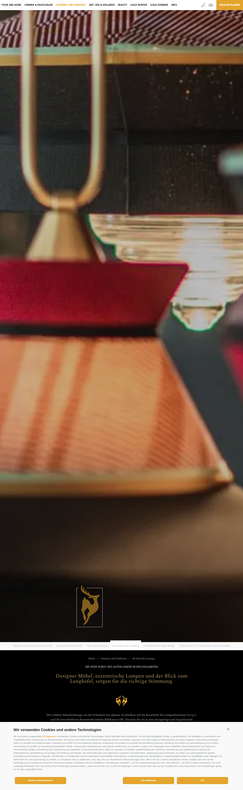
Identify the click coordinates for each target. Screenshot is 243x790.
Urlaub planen (229, 5)
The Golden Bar (97, 646)
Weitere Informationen (40, 780)
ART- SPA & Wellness (102, 5)
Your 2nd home (11, 5)
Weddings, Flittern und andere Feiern (204, 646)
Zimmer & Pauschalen (38, 5)
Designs (192, 715)
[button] (228, 729)
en (235, 17)
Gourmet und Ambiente (71, 5)
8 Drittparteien (49, 736)
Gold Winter (138, 5)
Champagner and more (159, 646)
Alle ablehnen (148, 780)
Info (174, 5)
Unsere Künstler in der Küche (32, 646)
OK (202, 780)
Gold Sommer (159, 5)
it (228, 17)
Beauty (122, 5)
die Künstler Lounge (125, 646)
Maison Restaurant (69, 646)
